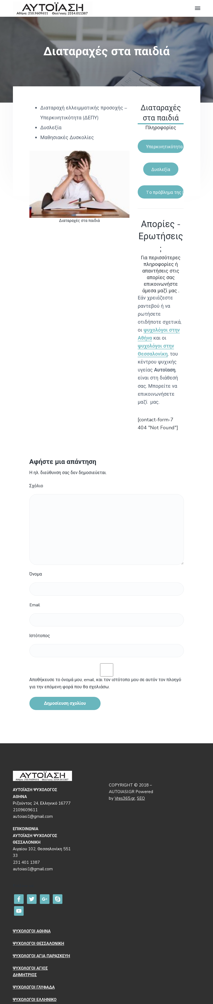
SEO (141, 798)
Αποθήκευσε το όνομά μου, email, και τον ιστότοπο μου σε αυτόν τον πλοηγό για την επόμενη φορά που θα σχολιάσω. (105, 683)
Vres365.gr (125, 798)
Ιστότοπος (39, 636)
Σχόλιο (36, 486)
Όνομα (35, 574)
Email (34, 605)
